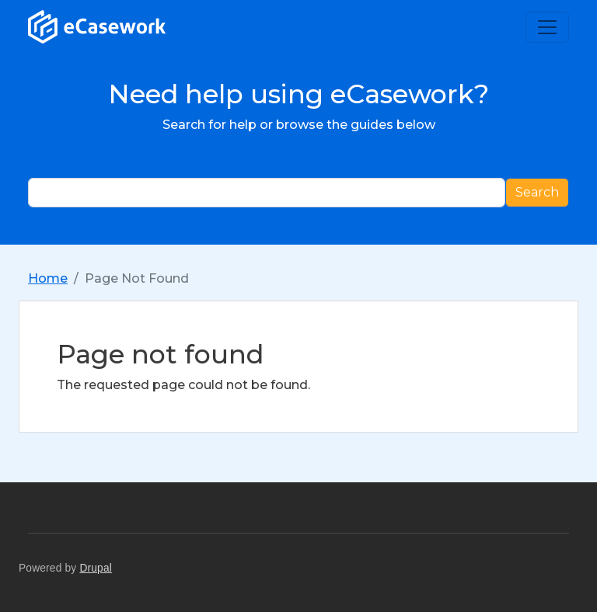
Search (537, 192)
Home (48, 278)
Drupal (95, 568)
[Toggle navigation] (547, 27)
